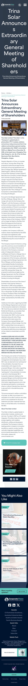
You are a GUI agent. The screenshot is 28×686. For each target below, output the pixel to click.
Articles (8, 93)
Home (3, 93)
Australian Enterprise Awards (14, 615)
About (14, 625)
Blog (14, 628)
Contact (14, 630)
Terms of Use (5, 679)
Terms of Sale (14, 679)
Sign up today (22, 591)
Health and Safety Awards (14, 617)
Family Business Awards (14, 620)
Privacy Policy (22, 679)
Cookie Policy (14, 682)
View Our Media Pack (9, 652)
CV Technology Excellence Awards (14, 612)
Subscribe (14, 633)
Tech (18, 443)
